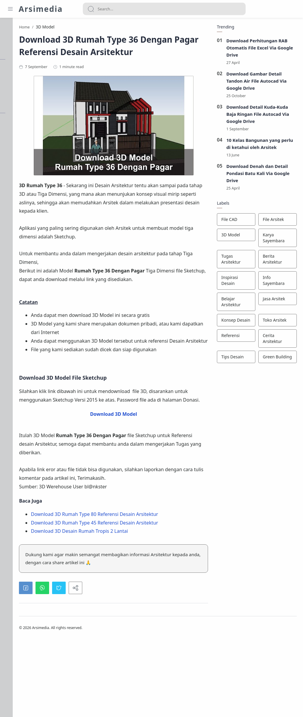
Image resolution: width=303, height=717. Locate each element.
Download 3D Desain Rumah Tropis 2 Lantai (132, 597)
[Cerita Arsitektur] (276, 340)
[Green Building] (276, 358)
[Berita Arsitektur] (276, 261)
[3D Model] (235, 236)
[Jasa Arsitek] (276, 300)
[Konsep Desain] (235, 322)
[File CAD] (235, 221)
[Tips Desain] (235, 358)
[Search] (164, 9)
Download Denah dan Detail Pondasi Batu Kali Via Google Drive (257, 175)
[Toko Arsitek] (276, 322)
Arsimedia (41, 9)
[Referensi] (235, 337)
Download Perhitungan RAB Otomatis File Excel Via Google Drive (258, 49)
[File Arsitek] (276, 221)
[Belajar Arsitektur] (235, 303)
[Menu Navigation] (10, 9)
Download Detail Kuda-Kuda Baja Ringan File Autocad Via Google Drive (256, 115)
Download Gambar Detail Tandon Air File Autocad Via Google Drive (255, 82)
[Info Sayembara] (276, 282)
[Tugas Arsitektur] (235, 261)
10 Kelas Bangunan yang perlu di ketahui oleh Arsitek (258, 145)
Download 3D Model (139, 454)
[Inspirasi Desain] (235, 282)
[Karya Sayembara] (276, 239)
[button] (79, 662)
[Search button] (90, 9)
